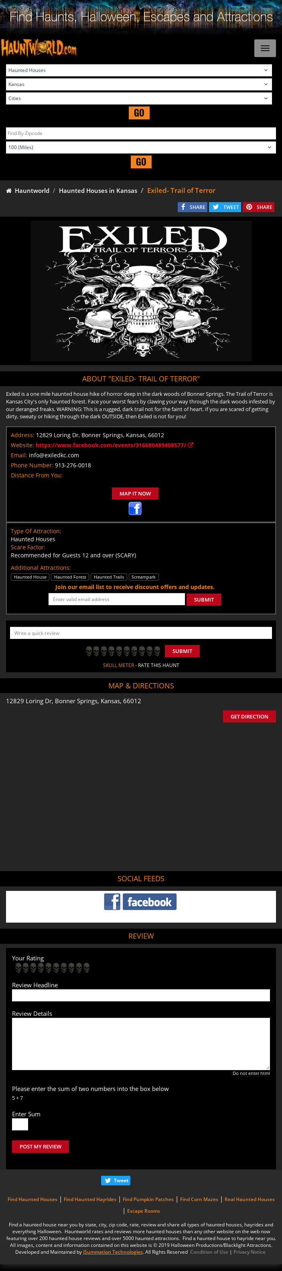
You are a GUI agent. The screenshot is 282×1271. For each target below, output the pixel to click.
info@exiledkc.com (54, 455)
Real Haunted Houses (250, 1199)
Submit (182, 651)
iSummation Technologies (113, 1251)
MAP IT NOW (135, 493)
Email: (19, 455)
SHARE (197, 207)
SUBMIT (204, 599)
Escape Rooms (143, 1211)
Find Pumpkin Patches (148, 1199)
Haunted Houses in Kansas (98, 190)
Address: (22, 435)
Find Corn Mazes (199, 1199)
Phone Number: (32, 465)
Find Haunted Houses (32, 1199)
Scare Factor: (28, 547)
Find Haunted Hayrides (90, 1199)
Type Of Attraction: (36, 531)
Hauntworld (27, 190)
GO (139, 112)
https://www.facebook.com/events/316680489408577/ (114, 445)
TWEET (231, 207)
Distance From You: (37, 475)
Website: (22, 445)
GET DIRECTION (249, 716)
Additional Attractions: (41, 567)
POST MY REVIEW (40, 1146)
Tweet (121, 1180)
